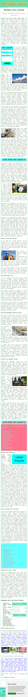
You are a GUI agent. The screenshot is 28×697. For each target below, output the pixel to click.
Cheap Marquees (18, 659)
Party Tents (10, 667)
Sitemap (2, 688)
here (12, 596)
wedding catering (5, 637)
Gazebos (3, 670)
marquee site (5, 350)
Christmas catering (11, 643)
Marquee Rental (8, 666)
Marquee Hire (18, 658)
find (5, 572)
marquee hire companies (21, 148)
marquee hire (8, 228)
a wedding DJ (15, 639)
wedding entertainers (6, 634)
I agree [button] (10, 693)
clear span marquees (12, 175)
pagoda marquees (22, 175)
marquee (11, 315)
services (20, 633)
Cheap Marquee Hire (6, 662)
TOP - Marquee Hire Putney (7, 677)
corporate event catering (18, 642)
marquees (19, 34)
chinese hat (14, 173)
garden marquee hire (20, 526)
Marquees (19, 171)
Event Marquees (22, 661)
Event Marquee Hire (12, 661)
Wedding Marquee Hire (17, 662)
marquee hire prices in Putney (18, 144)
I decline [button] (14, 693)
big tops (17, 176)
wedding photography (22, 637)
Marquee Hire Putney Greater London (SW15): (13, 18)
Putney (19, 217)
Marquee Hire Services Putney (12, 600)
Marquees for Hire (11, 670)
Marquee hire (4, 217)
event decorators (22, 634)
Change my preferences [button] (20, 693)
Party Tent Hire (9, 658)
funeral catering (11, 638)
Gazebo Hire (8, 659)
